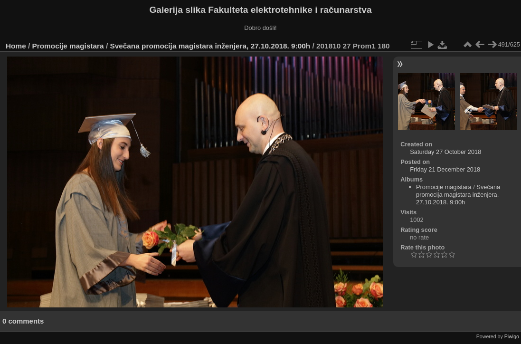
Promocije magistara (68, 46)
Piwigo (511, 336)
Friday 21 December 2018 (445, 169)
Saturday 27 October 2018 (445, 151)
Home (16, 46)
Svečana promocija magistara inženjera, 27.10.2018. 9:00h (210, 46)
